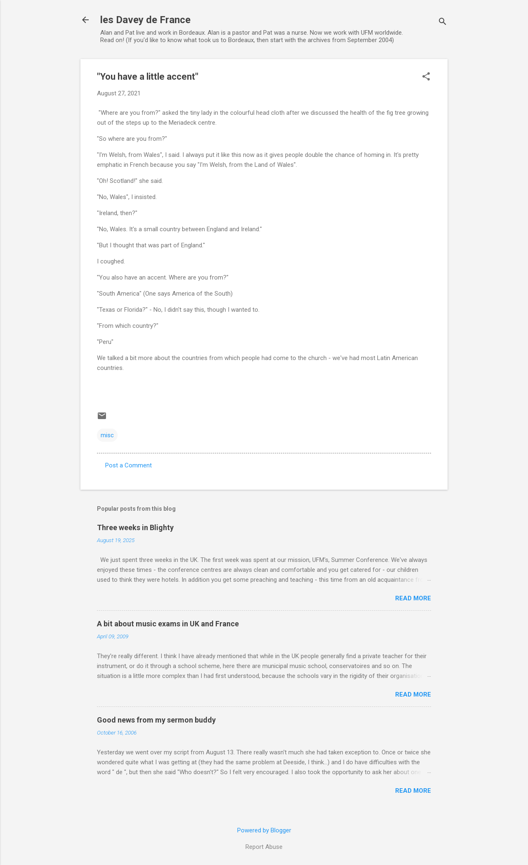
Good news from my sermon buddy (156, 720)
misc (107, 435)
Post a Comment (128, 465)
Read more (413, 598)
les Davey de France (145, 20)
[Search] (443, 22)
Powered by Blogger (264, 830)
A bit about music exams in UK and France (168, 623)
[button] (426, 77)
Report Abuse (264, 847)
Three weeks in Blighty (135, 527)
